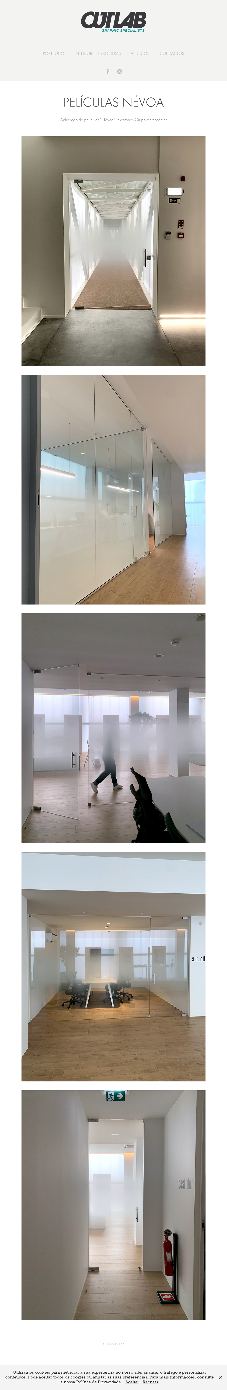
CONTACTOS (172, 53)
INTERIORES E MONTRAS (97, 53)
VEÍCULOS (140, 53)
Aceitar (132, 1382)
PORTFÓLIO (53, 53)
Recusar (151, 1382)
